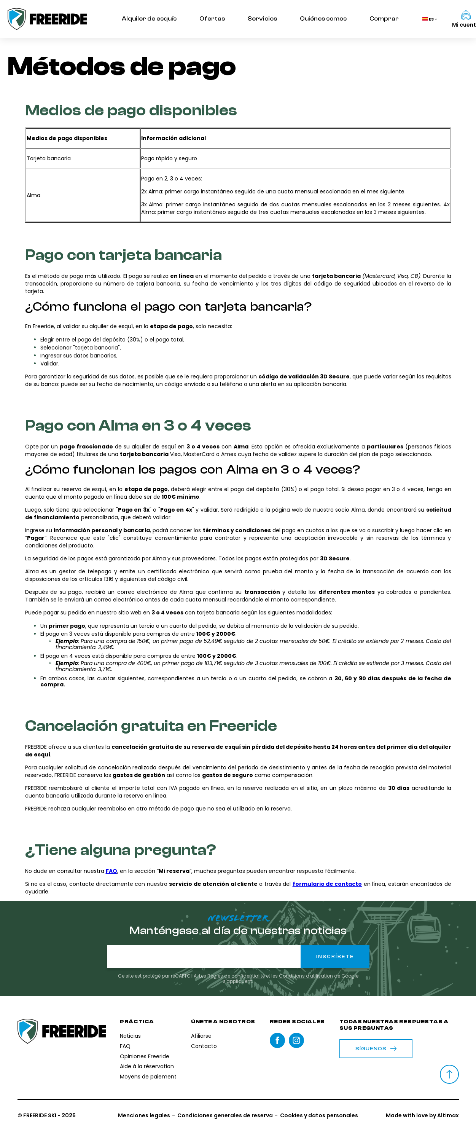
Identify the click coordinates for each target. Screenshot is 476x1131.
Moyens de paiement (148, 1076)
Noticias (130, 1036)
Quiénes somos (323, 18)
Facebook (277, 1040)
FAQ (125, 1046)
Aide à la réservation (147, 1066)
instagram (296, 1040)
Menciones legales (144, 1115)
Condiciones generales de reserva (225, 1115)
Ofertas (212, 18)
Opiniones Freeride (144, 1056)
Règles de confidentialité (236, 976)
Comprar (384, 18)
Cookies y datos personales (319, 1115)
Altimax (448, 1115)
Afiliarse (201, 1036)
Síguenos (376, 1049)
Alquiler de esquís (149, 18)
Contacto (204, 1046)
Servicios (262, 18)
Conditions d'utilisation (306, 976)
